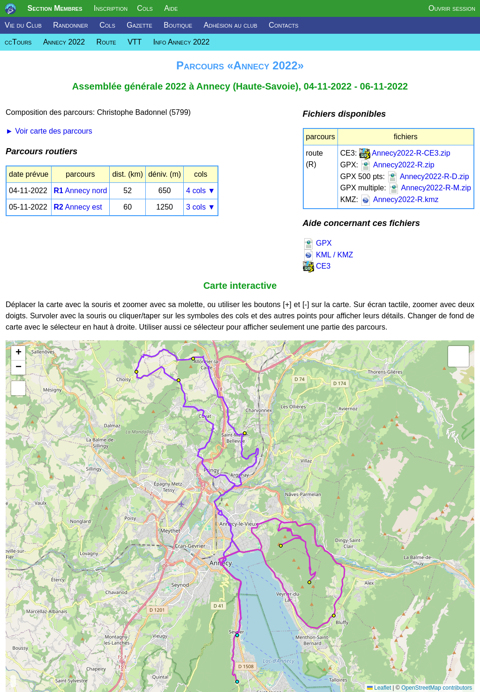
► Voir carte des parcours (49, 131)
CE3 (317, 266)
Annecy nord (80, 191)
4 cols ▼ (200, 191)
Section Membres (54, 8)
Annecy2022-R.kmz (399, 199)
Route (106, 42)
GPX (317, 243)
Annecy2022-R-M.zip (429, 188)
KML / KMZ (328, 255)
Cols (145, 8)
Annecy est (78, 207)
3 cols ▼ (200, 207)
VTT (135, 42)
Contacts (283, 25)
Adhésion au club (230, 25)
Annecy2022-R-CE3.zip (404, 153)
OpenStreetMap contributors (436, 687)
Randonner (70, 25)
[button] (245, 433)
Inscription (111, 8)
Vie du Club (23, 25)
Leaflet (379, 687)
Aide (171, 8)
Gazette (139, 25)
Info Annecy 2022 (181, 42)
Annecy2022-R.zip (397, 165)
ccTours (18, 42)
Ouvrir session (451, 8)
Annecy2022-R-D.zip (428, 177)
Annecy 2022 (64, 42)
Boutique (178, 25)
